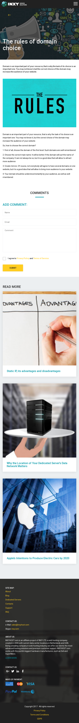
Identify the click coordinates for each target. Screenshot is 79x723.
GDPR (39, 719)
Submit (12, 268)
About (8, 591)
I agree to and (28, 258)
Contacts (9, 604)
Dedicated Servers (13, 600)
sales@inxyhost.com (20, 625)
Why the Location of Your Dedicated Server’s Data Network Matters (37, 464)
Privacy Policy (23, 258)
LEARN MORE (11, 658)
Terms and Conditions (39, 715)
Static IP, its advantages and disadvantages (33, 371)
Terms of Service (41, 258)
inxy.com (15, 629)
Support (8, 608)
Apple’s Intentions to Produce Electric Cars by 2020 (38, 558)
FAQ (7, 612)
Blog (7, 595)
